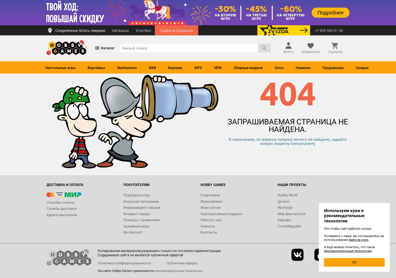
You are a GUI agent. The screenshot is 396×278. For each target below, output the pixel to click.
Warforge (285, 207)
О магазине (210, 195)
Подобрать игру (136, 195)
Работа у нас (211, 220)
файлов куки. (359, 240)
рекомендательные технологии (179, 271)
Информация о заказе (141, 207)
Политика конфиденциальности (124, 263)
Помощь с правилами (141, 220)
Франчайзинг (212, 201)
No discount (132, 232)
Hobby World (288, 195)
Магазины (120, 31)
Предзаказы (333, 68)
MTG (198, 68)
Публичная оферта (181, 263)
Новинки (303, 68)
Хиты (279, 68)
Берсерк (175, 68)
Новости (208, 226)
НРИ (217, 68)
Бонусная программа (141, 201)
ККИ (152, 68)
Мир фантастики (291, 214)
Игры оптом (210, 207)
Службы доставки (61, 208)
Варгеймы (96, 68)
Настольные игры (60, 68)
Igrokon (284, 201)
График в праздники (176, 31)
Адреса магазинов (61, 215)
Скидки (362, 68)
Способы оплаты (60, 202)
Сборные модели (248, 68)
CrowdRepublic (289, 226)
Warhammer (127, 68)
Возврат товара (136, 214)
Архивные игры (136, 226)
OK (354, 262)
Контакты (209, 232)
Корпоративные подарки (221, 214)
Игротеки (143, 31)
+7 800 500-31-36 (329, 31)
